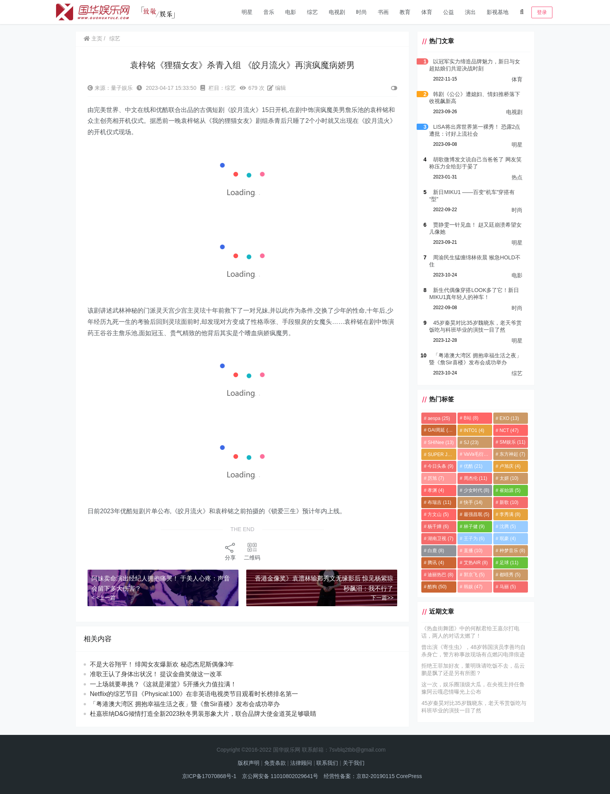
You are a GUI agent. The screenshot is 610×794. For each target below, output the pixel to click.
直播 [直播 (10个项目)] (473, 550)
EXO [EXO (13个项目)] (509, 418)
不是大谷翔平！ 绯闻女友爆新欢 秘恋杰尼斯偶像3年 (166, 664)
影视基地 (497, 12)
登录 (542, 12)
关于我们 (354, 763)
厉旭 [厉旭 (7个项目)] (436, 478)
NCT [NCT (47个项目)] (509, 430)
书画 (383, 12)
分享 (230, 551)
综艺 (312, 12)
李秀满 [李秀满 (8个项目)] (510, 514)
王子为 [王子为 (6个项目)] (474, 538)
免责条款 (275, 763)
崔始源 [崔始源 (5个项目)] (510, 490)
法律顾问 (301, 763)
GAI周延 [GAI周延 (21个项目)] (441, 430)
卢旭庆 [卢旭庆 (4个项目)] (510, 466)
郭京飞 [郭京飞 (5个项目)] (474, 574)
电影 (290, 12)
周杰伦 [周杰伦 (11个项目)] (475, 478)
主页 (93, 38)
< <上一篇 (103, 598)
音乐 (268, 12)
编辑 (276, 88)
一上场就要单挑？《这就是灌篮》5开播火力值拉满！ (163, 684)
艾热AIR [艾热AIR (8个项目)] (476, 562)
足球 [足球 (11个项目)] (509, 562)
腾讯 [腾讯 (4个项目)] (436, 562)
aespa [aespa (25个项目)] (439, 418)
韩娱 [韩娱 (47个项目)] (473, 586)
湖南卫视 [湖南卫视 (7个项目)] (440, 538)
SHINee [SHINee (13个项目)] (441, 442)
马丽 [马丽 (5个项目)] (508, 586)
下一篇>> (382, 598)
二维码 (252, 551)
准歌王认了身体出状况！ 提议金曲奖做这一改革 (163, 674)
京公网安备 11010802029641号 (280, 776)
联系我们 (327, 763)
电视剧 (337, 12)
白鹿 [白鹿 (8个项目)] (436, 550)
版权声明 (248, 763)
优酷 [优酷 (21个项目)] (473, 466)
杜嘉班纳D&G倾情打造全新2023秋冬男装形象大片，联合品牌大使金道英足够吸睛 (203, 713)
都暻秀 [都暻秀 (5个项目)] (510, 574)
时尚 (361, 12)
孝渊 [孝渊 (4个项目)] (436, 490)
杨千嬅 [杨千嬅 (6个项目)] (438, 526)
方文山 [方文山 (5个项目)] (438, 514)
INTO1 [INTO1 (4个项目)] (474, 430)
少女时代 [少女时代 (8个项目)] (476, 490)
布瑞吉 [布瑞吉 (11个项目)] (439, 502)
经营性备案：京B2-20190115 (359, 776)
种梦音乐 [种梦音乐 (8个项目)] (512, 550)
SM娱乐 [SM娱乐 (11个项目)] (513, 442)
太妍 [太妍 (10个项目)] (509, 478)
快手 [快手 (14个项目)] (473, 502)
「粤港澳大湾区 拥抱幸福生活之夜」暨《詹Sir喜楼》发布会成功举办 (185, 704)
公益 (448, 12)
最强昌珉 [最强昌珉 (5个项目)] (476, 514)
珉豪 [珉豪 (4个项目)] (508, 538)
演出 (470, 12)
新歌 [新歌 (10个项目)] (509, 502)
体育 (426, 12)
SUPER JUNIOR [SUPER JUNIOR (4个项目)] (442, 454)
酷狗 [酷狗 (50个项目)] (437, 586)
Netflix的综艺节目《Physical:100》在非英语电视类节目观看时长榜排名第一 (194, 694)
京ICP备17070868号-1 (209, 776)
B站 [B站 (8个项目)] (471, 418)
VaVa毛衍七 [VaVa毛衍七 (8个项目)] (478, 454)
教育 (405, 12)
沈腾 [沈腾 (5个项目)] (508, 526)
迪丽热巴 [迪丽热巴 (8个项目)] (440, 574)
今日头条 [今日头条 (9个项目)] (440, 466)
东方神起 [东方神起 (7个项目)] (512, 454)
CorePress (409, 776)
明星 (247, 12)
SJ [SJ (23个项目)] (471, 442)
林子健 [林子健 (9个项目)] (474, 526)
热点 (517, 177)
